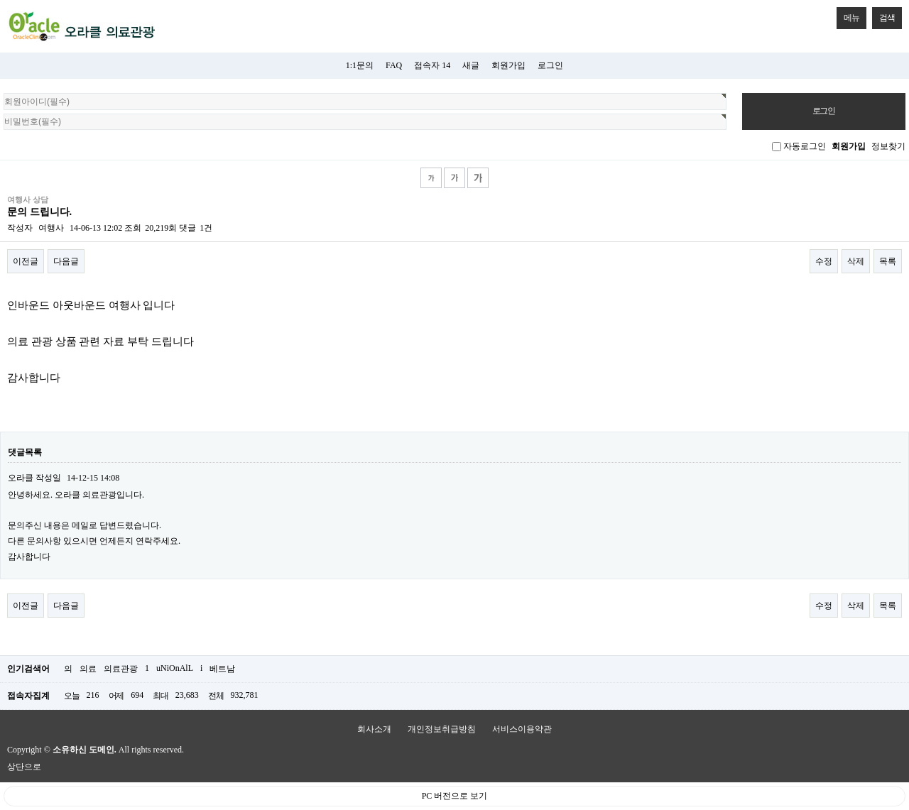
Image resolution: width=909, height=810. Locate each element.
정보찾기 (888, 146)
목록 (887, 261)
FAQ (394, 65)
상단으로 (24, 767)
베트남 (222, 669)
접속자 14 (432, 65)
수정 (823, 261)
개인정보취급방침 (442, 729)
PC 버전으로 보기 (455, 796)
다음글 (66, 261)
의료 (88, 669)
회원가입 (508, 65)
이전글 (25, 261)
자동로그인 (804, 146)
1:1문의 (360, 65)
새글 (470, 65)
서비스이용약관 (522, 729)
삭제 (855, 261)
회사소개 (374, 729)
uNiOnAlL (174, 668)
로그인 (550, 65)
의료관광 (121, 669)
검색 (883, 15)
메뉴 (848, 15)
